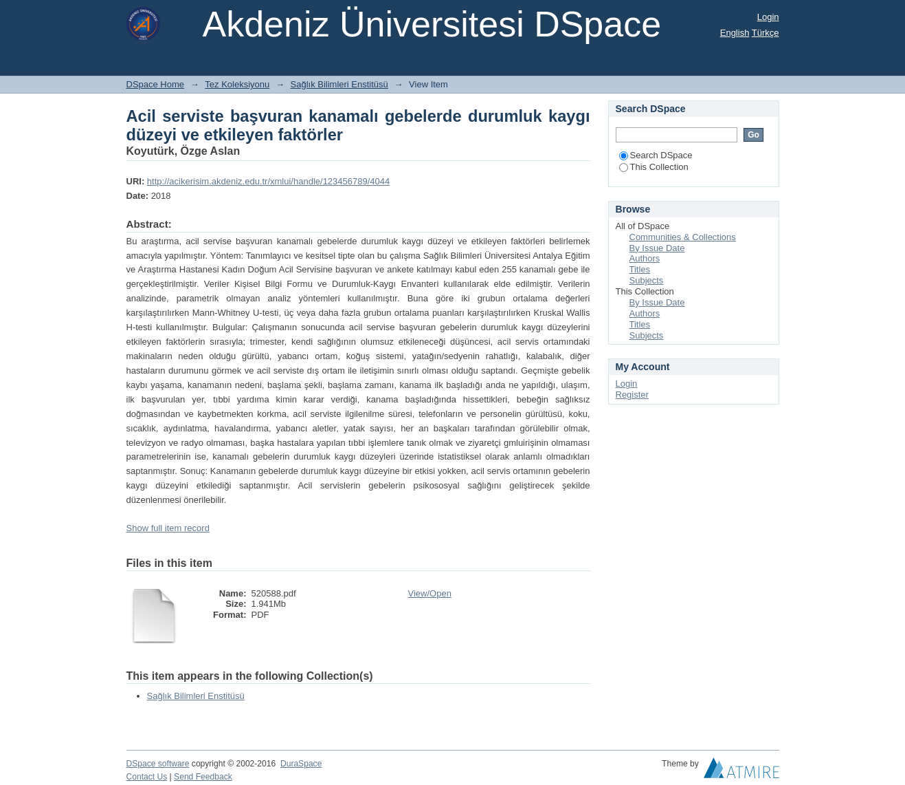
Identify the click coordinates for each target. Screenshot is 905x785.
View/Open (429, 593)
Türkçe (765, 33)
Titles (640, 269)
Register (632, 394)
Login (768, 17)
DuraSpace (301, 763)
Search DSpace (656, 155)
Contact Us (147, 777)
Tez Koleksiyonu (237, 84)
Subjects (646, 280)
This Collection (654, 167)
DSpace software (158, 763)
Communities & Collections (682, 237)
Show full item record (168, 528)
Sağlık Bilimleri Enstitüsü (339, 84)
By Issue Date (657, 248)
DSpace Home (155, 84)
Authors (644, 258)
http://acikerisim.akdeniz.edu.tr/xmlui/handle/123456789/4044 (268, 181)
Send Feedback (203, 777)
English (735, 33)
